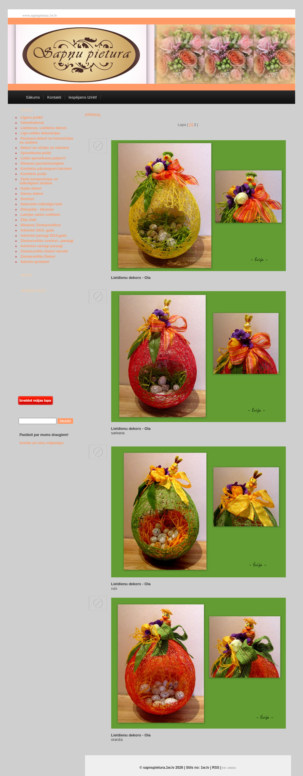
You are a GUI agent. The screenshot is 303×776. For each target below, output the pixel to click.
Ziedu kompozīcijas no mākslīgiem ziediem (39, 181)
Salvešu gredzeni (34, 262)
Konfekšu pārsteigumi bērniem (46, 169)
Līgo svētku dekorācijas (40, 133)
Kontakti (54, 97)
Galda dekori (31, 188)
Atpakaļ (93, 115)
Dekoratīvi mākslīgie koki (41, 204)
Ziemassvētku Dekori (37, 256)
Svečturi (27, 199)
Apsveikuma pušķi (35, 153)
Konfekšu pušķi (33, 174)
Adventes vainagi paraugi (41, 246)
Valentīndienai (32, 123)
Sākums (33, 97)
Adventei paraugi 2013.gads (43, 236)
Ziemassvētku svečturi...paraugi (46, 241)
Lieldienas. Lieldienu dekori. (43, 128)
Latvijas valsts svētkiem (40, 215)
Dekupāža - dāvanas (37, 209)
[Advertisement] (41, 348)
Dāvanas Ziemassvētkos (40, 225)
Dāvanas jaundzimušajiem (42, 163)
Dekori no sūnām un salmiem (44, 148)
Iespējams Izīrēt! (82, 97)
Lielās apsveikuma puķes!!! (43, 158)
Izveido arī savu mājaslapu (41, 443)
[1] (191, 125)
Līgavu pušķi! (31, 117)
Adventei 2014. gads (37, 230)
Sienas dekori (31, 194)
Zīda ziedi (28, 220)
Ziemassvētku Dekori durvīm (44, 251)
